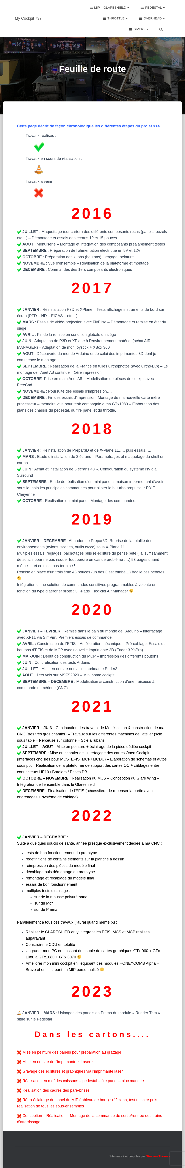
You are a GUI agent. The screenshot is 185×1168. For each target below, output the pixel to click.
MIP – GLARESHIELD (109, 8)
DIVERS (138, 29)
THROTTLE (114, 18)
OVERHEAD (151, 18)
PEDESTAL (152, 8)
